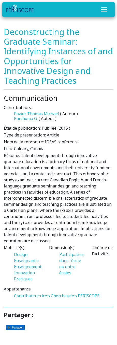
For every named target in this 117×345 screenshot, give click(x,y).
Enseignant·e (26, 260)
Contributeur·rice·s (32, 296)
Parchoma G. (26, 118)
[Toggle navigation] (104, 9)
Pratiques (23, 279)
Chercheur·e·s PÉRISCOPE (75, 296)
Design (20, 254)
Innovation (24, 272)
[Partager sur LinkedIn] (15, 327)
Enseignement (27, 266)
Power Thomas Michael (36, 113)
